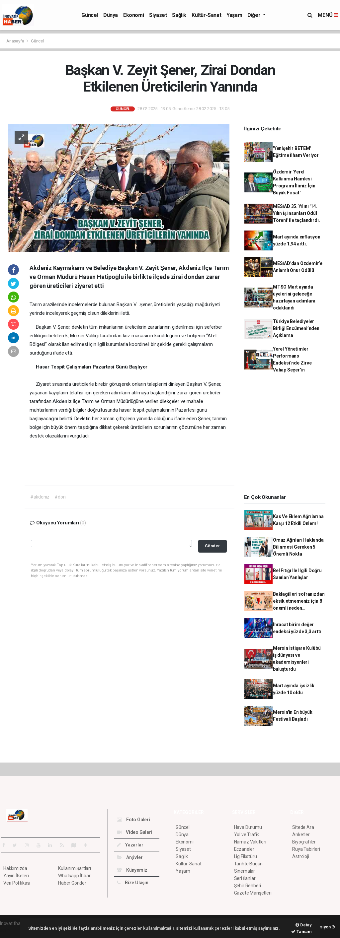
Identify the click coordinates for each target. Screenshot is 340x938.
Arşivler (129, 857)
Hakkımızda (15, 868)
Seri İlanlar (245, 878)
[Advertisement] (287, 436)
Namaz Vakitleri (250, 841)
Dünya (110, 15)
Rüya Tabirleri (306, 849)
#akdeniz (39, 497)
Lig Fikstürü (245, 856)
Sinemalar (244, 871)
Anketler (300, 834)
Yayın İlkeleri (16, 875)
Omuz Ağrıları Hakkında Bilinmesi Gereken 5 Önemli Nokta (298, 547)
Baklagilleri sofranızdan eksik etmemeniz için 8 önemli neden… (298, 601)
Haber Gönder (72, 883)
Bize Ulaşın (132, 882)
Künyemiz (132, 870)
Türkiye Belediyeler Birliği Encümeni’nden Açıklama (296, 328)
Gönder (212, 545)
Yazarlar (130, 844)
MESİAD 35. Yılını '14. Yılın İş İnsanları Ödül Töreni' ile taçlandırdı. (296, 213)
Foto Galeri (133, 819)
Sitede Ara (303, 827)
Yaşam (234, 15)
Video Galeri (134, 832)
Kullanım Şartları (74, 868)
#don (59, 497)
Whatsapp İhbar (74, 875)
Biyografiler (304, 841)
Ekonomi (133, 15)
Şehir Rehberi (247, 885)
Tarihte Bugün (248, 863)
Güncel (89, 15)
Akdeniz (62, 401)
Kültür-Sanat (206, 15)
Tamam (301, 931)
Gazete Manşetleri (253, 893)
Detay (304, 924)
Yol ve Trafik (246, 834)
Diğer (254, 15)
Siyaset (158, 15)
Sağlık (179, 15)
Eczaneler (244, 849)
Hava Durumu (248, 827)
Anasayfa (15, 40)
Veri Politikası (16, 883)
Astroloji (300, 856)
